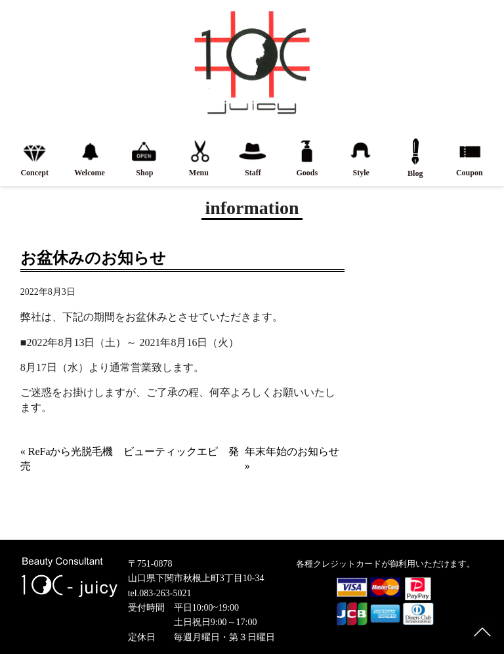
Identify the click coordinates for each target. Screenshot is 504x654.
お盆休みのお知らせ (93, 258)
